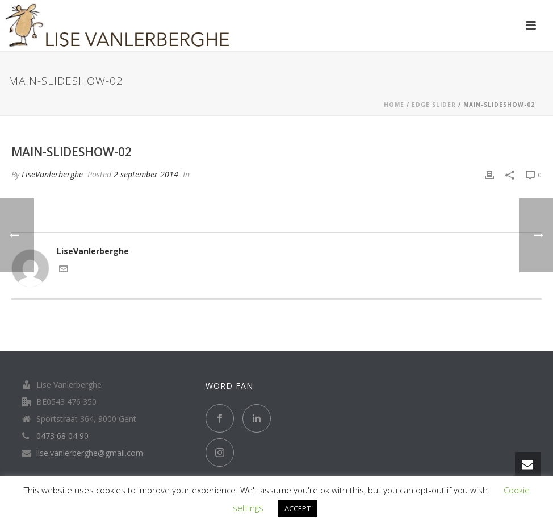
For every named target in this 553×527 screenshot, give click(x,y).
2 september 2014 (146, 174)
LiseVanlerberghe (52, 174)
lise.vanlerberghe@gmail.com (89, 453)
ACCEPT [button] (297, 508)
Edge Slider (434, 105)
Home (394, 105)
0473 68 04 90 (62, 436)
